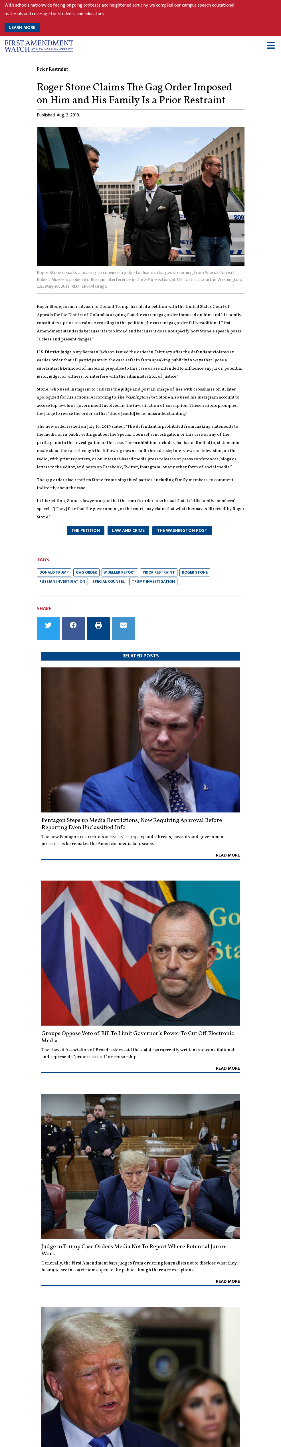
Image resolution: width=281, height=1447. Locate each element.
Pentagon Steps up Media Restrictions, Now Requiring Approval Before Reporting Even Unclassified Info (131, 824)
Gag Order (86, 572)
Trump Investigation (153, 581)
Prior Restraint (159, 572)
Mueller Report (120, 572)
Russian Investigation (62, 581)
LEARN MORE (22, 27)
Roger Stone (195, 572)
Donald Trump (54, 572)
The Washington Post (182, 530)
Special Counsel (108, 581)
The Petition (85, 530)
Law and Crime (128, 530)
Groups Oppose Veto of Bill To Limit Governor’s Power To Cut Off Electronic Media (137, 1037)
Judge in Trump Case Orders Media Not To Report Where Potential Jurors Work (134, 1250)
